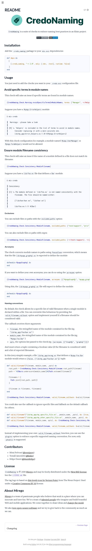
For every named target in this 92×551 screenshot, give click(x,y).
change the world (75, 503)
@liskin (29, 456)
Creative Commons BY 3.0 (24, 483)
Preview (47, 539)
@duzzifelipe (28, 459)
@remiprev (28, 452)
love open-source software (24, 508)
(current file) (55, 539)
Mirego (29, 472)
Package (40, 539)
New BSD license (79, 472)
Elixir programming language (60, 544)
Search (63, 539)
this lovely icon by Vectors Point (43, 480)
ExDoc (34, 544)
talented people (48, 499)
